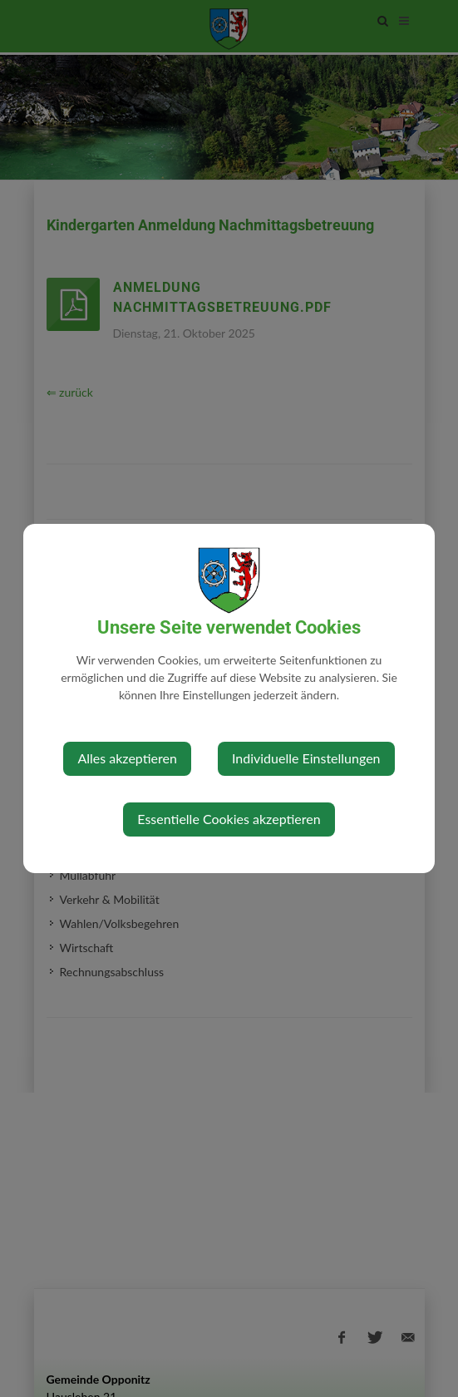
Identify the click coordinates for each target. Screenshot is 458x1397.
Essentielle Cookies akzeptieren (228, 819)
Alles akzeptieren (126, 758)
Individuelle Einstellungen (306, 758)
